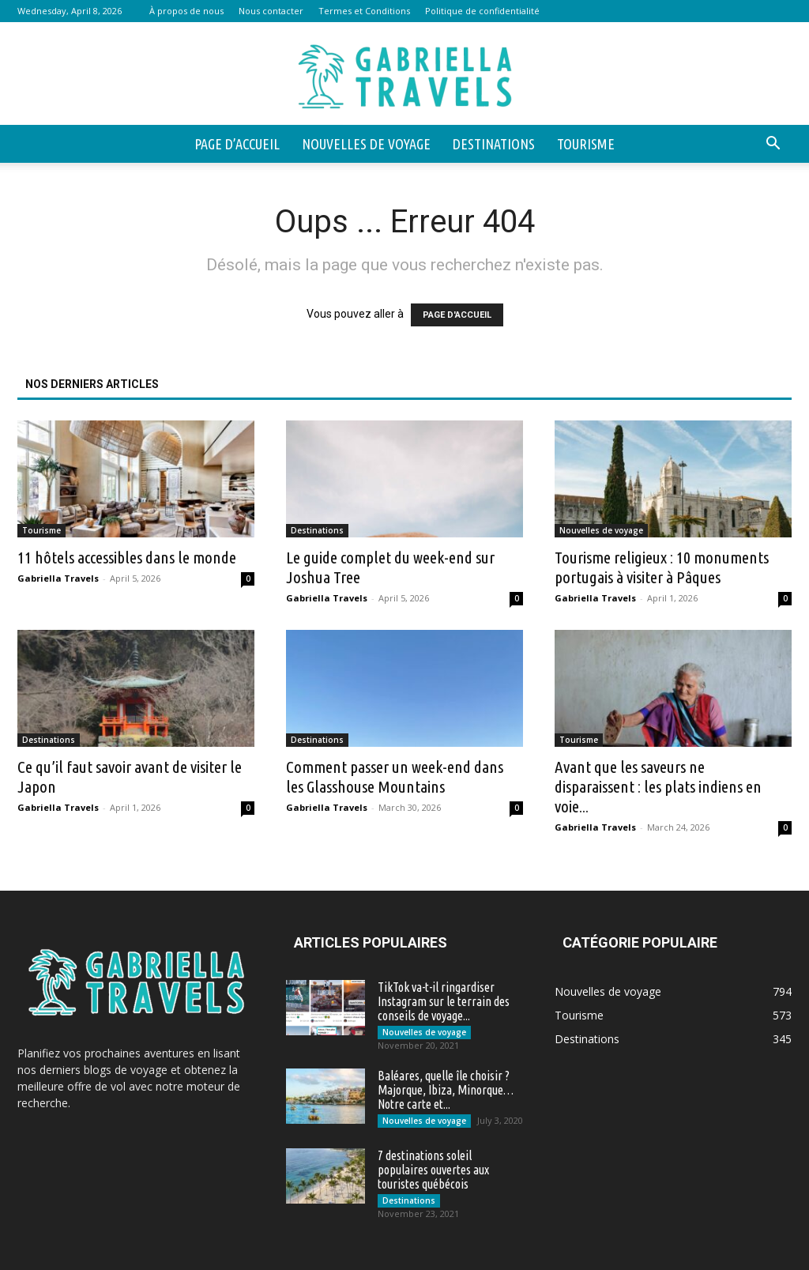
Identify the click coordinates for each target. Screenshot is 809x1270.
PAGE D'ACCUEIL (457, 315)
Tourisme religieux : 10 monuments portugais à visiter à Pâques (662, 567)
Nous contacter (271, 11)
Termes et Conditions (364, 11)
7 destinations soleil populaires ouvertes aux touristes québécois (433, 1169)
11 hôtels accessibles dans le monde (126, 557)
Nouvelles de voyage (366, 144)
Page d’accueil (237, 144)
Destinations (494, 144)
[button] (773, 145)
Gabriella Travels (58, 578)
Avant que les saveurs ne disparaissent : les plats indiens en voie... (658, 786)
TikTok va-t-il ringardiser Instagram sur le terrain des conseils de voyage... (444, 1001)
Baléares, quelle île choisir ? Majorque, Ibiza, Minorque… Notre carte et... (446, 1089)
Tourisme (586, 144)
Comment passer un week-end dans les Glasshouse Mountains (394, 776)
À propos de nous (186, 11)
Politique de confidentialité (482, 11)
